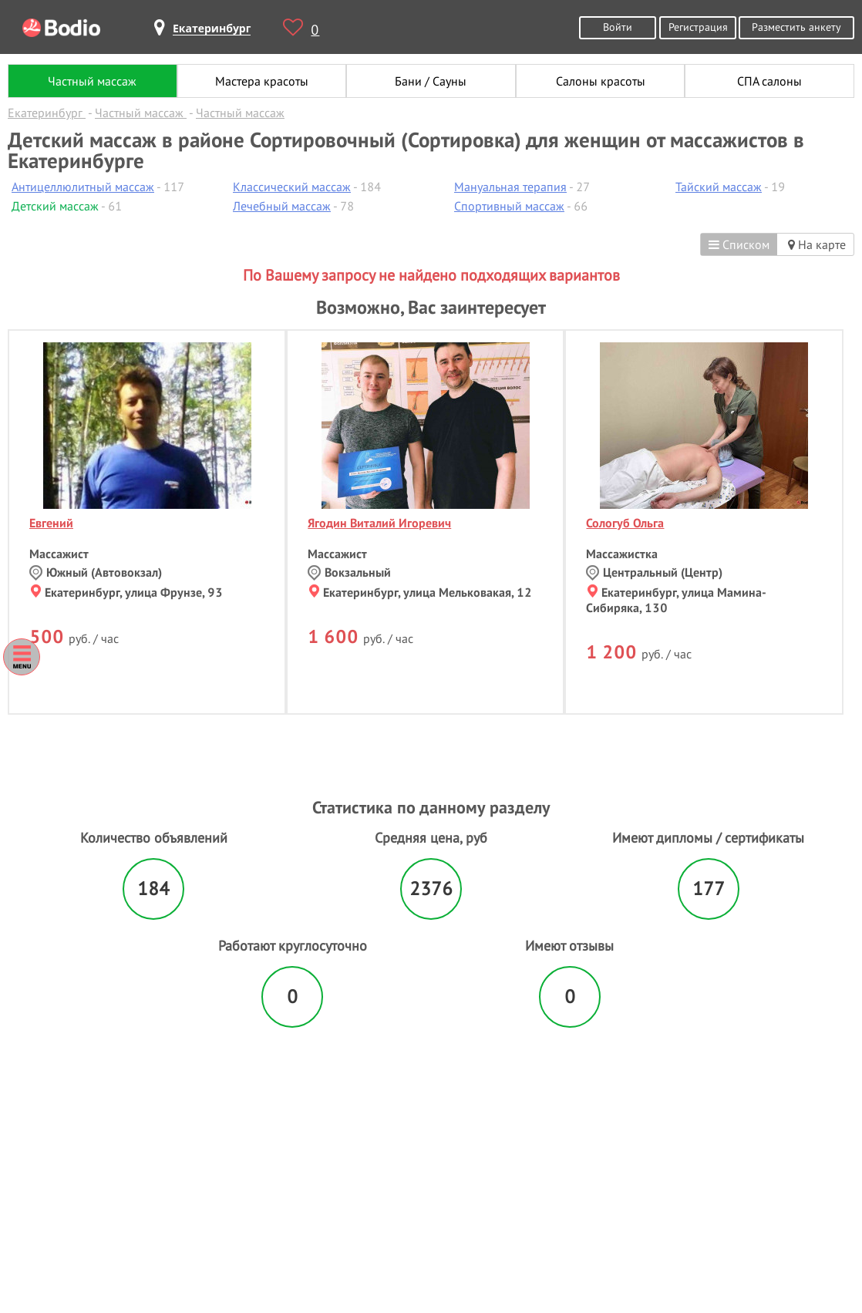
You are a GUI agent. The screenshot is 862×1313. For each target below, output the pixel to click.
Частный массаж (92, 81)
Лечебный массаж (282, 206)
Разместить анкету (796, 26)
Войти (617, 26)
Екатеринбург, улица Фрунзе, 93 (127, 592)
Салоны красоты (600, 81)
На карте (817, 244)
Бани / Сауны (430, 81)
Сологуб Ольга (625, 522)
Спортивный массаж (509, 206)
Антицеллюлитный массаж (83, 186)
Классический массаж (292, 186)
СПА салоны (769, 81)
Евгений (51, 522)
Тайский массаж (718, 186)
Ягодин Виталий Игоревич (379, 522)
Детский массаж (55, 206)
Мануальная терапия (510, 186)
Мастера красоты (261, 81)
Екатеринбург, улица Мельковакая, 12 (420, 592)
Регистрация (698, 26)
